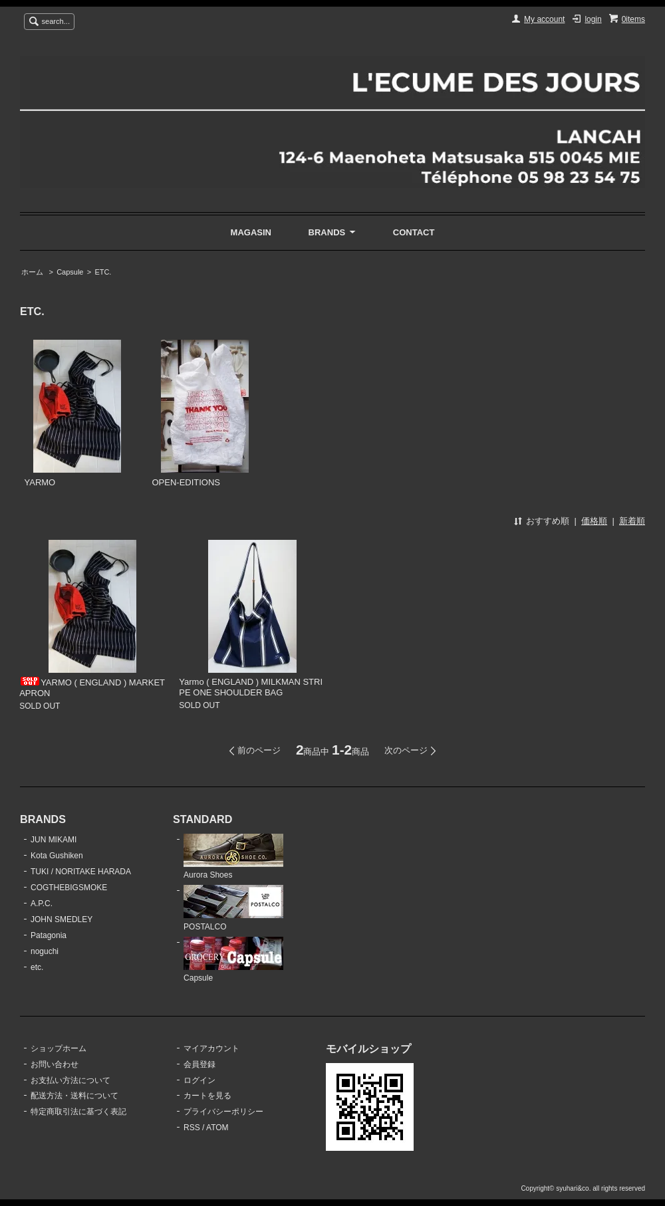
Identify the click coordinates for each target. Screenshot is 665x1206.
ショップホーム (58, 1048)
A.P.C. (42, 903)
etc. (37, 967)
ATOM (217, 1127)
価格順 (594, 521)
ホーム (32, 272)
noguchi (45, 951)
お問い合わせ (54, 1064)
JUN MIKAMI (53, 839)
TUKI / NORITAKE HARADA (81, 871)
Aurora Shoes (233, 857)
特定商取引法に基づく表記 (78, 1111)
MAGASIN (251, 232)
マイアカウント (211, 1048)
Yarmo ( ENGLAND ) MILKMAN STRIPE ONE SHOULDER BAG (251, 687)
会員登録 (199, 1064)
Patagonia (48, 935)
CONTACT (414, 232)
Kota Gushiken (57, 855)
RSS (192, 1127)
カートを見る (207, 1095)
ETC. (102, 272)
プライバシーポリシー (223, 1111)
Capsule (70, 272)
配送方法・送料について (74, 1095)
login (593, 19)
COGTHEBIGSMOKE (69, 887)
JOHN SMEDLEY (61, 919)
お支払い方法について (70, 1080)
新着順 (632, 521)
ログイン (199, 1080)
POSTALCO (233, 908)
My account (544, 19)
